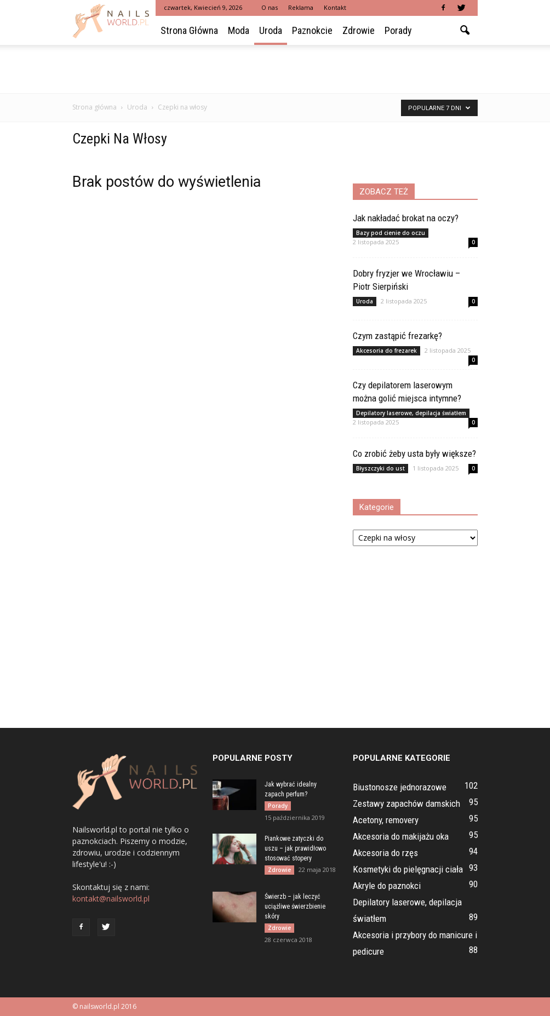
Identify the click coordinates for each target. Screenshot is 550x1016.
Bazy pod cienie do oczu (390, 233)
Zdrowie (358, 30)
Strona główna (189, 30)
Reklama (300, 7)
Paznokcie (312, 30)
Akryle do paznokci (387, 885)
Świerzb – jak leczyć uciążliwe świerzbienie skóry (295, 906)
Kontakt (335, 7)
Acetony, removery (386, 819)
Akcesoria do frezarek (386, 350)
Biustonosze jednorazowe (399, 787)
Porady (398, 30)
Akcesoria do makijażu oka (401, 836)
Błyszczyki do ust (380, 468)
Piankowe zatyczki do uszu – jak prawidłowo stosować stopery (295, 848)
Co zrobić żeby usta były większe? (414, 453)
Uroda (270, 30)
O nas (269, 7)
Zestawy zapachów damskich (406, 803)
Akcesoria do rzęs (385, 852)
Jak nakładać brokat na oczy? (406, 218)
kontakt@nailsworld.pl (111, 898)
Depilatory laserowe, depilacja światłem (411, 413)
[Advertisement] (275, 69)
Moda (238, 30)
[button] (464, 31)
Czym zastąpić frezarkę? (397, 335)
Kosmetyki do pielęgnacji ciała (408, 869)
